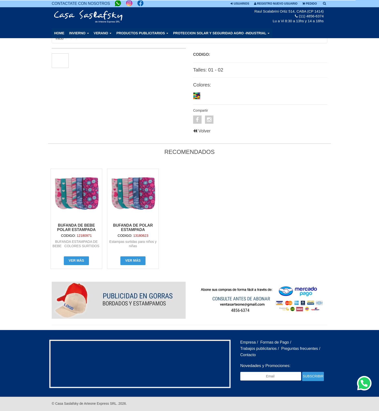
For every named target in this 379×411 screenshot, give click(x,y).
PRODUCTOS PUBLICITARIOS (142, 33)
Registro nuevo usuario (276, 3)
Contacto (248, 355)
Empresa (248, 342)
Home (59, 33)
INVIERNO (79, 33)
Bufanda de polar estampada (133, 227)
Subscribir (313, 376)
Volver (202, 131)
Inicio (60, 38)
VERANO (103, 33)
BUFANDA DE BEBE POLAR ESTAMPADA (76, 227)
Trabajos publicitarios (258, 348)
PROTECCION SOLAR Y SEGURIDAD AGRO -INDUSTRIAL (221, 33)
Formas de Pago (274, 342)
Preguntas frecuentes (299, 348)
